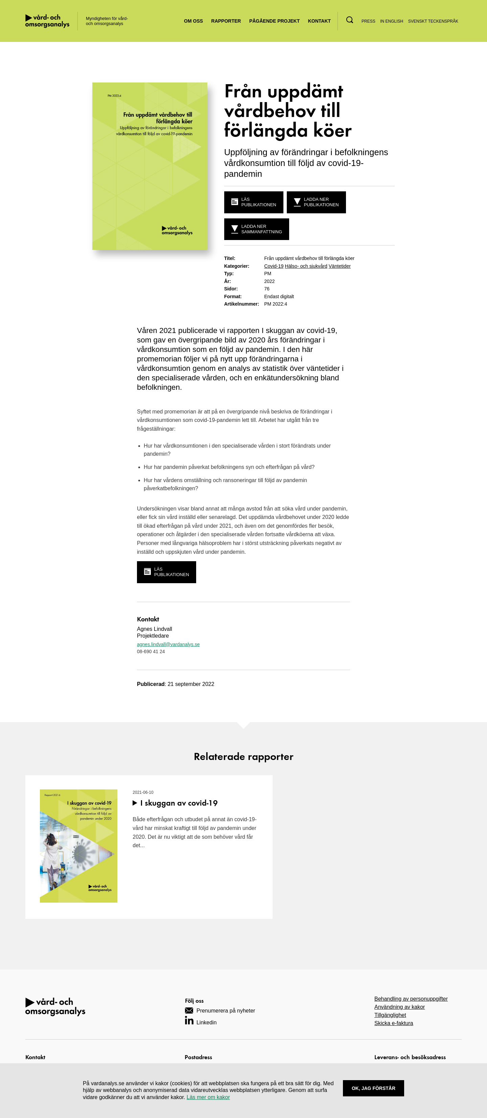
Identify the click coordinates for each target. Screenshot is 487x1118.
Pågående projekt (274, 21)
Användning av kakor (399, 1006)
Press (368, 21)
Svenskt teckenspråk (433, 21)
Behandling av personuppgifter (411, 998)
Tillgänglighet (390, 1015)
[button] (350, 19)
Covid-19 (273, 266)
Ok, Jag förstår (373, 1088)
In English (391, 21)
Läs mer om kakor (208, 1097)
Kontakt (319, 21)
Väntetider (338, 266)
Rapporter (226, 21)
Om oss (193, 21)
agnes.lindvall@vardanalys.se (168, 644)
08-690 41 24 (151, 651)
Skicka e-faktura (393, 1023)
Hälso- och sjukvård (305, 266)
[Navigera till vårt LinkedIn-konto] (201, 1020)
